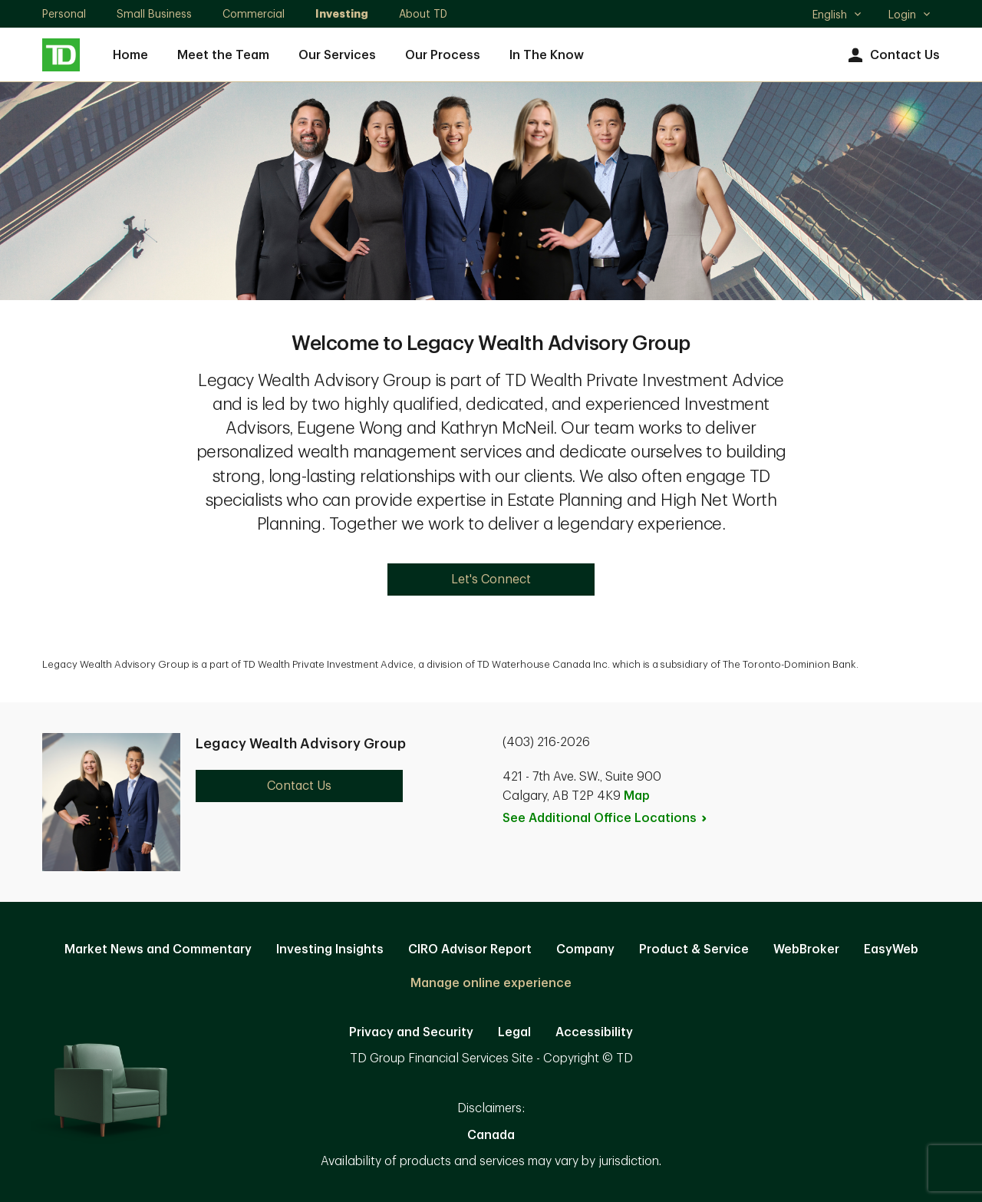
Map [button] (637, 796)
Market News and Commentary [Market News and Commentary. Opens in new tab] (158, 949)
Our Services (337, 55)
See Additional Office (605, 818)
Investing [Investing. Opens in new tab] (341, 13)
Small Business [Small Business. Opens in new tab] (154, 13)
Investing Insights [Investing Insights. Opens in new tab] (330, 949)
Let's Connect (491, 579)
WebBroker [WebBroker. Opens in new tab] (806, 949)
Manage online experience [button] (491, 983)
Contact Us (892, 56)
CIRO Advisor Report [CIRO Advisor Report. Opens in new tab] (470, 949)
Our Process (442, 55)
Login (909, 14)
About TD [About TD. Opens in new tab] (423, 13)
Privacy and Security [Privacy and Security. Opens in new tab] (411, 1032)
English (837, 16)
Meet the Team (223, 55)
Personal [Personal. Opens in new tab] (64, 13)
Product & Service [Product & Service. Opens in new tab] (694, 949)
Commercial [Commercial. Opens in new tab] (253, 13)
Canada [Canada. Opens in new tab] (491, 1135)
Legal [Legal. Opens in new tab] (514, 1032)
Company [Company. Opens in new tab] (585, 949)
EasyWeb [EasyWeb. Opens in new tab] (891, 949)
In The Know (546, 55)
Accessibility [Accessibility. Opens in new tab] (594, 1032)
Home (130, 55)
